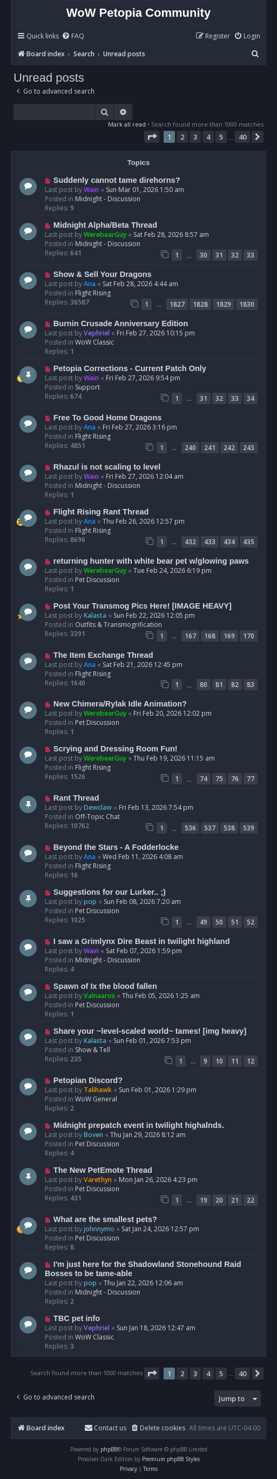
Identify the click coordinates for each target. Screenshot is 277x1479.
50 (219, 922)
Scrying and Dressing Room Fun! (115, 748)
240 (190, 447)
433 (209, 541)
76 (235, 778)
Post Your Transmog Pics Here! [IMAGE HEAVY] (142, 606)
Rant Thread (76, 798)
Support (87, 387)
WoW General (96, 1099)
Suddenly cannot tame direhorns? (116, 180)
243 (248, 447)
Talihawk (98, 1089)
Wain (91, 189)
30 (203, 255)
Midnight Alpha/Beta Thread (105, 225)
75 (219, 778)
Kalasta (95, 615)
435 (248, 541)
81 (219, 684)
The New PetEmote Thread (102, 1170)
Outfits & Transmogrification (118, 624)
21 (235, 1200)
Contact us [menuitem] (105, 1427)
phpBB (108, 1449)
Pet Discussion (97, 579)
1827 (177, 304)
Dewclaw (98, 807)
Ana (90, 283)
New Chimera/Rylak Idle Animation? (120, 703)
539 (248, 828)
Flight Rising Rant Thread (101, 511)
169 (229, 636)
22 (250, 1200)
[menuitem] (73, 36)
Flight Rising (93, 293)
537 (209, 828)
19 (203, 1200)
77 (250, 778)
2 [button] (182, 137)
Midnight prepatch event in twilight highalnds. (138, 1125)
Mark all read (127, 124)
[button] (151, 137)
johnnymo (99, 1228)
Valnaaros (99, 995)
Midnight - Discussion (107, 198)
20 (219, 1200)
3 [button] (195, 137)
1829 (223, 304)
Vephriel (97, 333)
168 (209, 636)
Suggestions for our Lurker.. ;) (109, 892)
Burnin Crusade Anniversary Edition (120, 323)
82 (235, 684)
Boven (93, 1134)
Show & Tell (92, 1049)
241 (209, 447)
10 (219, 1061)
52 (250, 922)
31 (219, 255)
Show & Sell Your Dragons (102, 274)
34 (250, 398)
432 (190, 541)
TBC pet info (76, 1318)
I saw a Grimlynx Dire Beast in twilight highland (141, 941)
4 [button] (208, 137)
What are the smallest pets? (105, 1219)
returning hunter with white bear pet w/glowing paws (151, 561)
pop (90, 901)
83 (250, 684)
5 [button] (221, 137)
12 (250, 1061)
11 (235, 1061)
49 (203, 922)
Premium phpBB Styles (171, 1459)
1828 (200, 304)
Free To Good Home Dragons (107, 417)
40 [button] (242, 137)
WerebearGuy (105, 234)
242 (229, 447)
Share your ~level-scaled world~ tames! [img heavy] (149, 1031)
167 (190, 636)
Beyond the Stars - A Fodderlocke (116, 847)
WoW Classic (94, 342)
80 (203, 684)
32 (235, 255)
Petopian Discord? (88, 1080)
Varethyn (98, 1179)
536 (190, 828)
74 (203, 778)
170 (248, 636)
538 (229, 828)
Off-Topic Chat (97, 816)
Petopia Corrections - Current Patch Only (129, 368)
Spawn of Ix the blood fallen (105, 986)
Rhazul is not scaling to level (106, 467)
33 (250, 255)
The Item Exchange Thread (103, 655)
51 (235, 922)
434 (229, 541)
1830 (246, 304)
